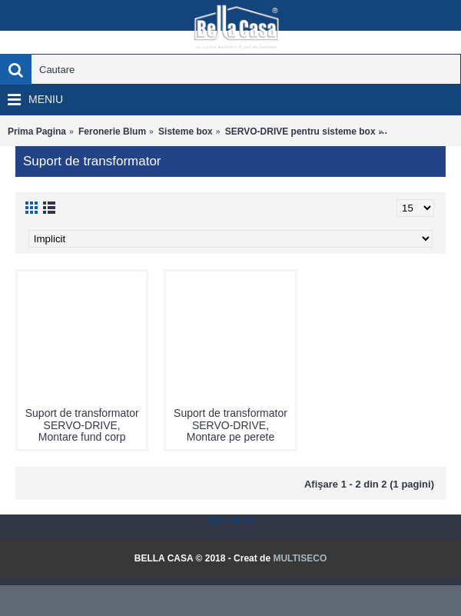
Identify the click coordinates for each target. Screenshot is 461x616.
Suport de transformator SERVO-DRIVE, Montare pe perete (230, 425)
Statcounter (230, 520)
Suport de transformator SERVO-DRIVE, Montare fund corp (82, 425)
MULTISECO (300, 558)
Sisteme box (185, 131)
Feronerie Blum (112, 131)
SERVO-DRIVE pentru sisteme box (300, 131)
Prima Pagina (37, 131)
